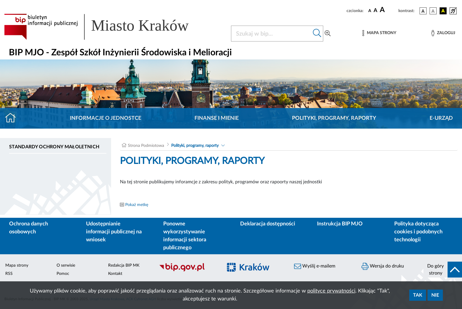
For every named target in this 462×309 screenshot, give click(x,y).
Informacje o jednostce (105, 118)
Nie (435, 295)
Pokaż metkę (136, 205)
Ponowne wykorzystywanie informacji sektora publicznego (184, 235)
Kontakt (115, 274)
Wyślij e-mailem (314, 266)
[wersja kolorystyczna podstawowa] (423, 10)
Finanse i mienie (216, 118)
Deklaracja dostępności (267, 224)
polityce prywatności (331, 291)
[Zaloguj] (443, 33)
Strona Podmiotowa (146, 146)
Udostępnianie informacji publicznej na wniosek (114, 231)
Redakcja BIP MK (123, 265)
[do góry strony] (442, 270)
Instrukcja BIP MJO (340, 224)
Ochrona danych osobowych (28, 228)
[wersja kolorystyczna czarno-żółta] (443, 10)
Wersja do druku (383, 266)
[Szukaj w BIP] (271, 33)
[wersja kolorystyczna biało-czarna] (433, 10)
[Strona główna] (12, 118)
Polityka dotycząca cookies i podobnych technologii (418, 231)
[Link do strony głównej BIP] (104, 27)
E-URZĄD (441, 118)
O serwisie (66, 265)
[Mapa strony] (379, 33)
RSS (9, 274)
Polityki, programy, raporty (334, 118)
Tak (417, 295)
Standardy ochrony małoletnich (54, 146)
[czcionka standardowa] (370, 10)
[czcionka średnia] (375, 11)
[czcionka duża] (388, 10)
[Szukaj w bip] (317, 33)
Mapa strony (16, 265)
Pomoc (63, 274)
